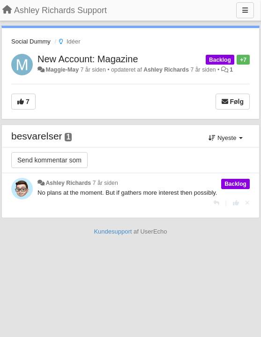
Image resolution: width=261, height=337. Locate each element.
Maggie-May (62, 69)
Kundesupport (113, 231)
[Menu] (245, 10)
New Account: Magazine (87, 59)
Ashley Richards (166, 69)
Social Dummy (31, 41)
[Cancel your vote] (247, 202)
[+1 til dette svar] (236, 202)
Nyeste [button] (226, 137)
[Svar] (216, 202)
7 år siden (105, 183)
